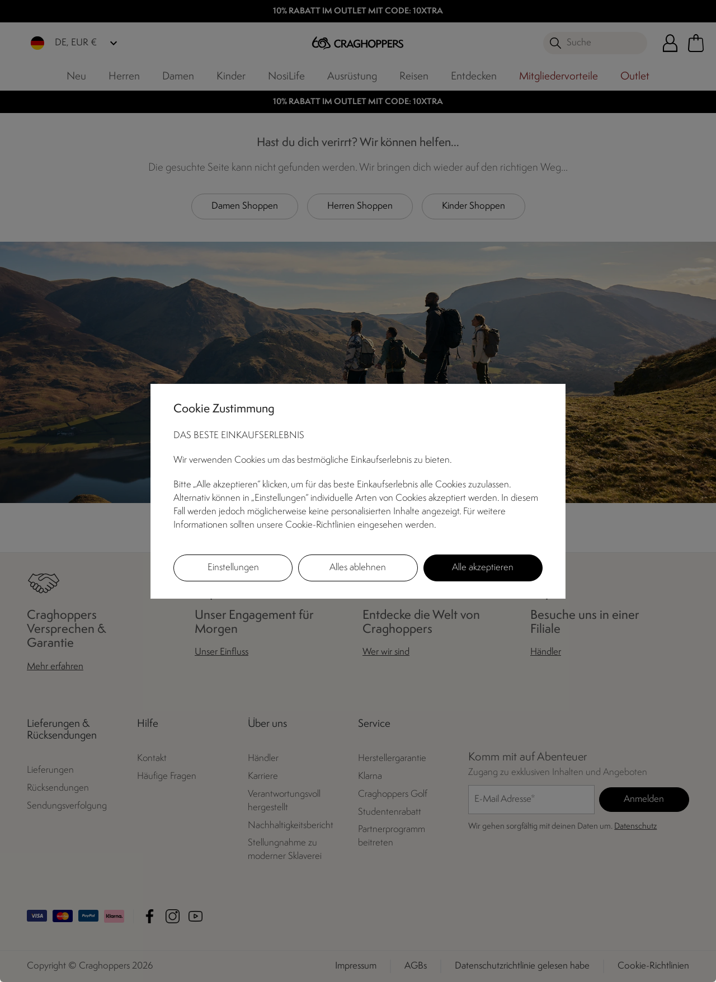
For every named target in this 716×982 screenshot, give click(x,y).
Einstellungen (233, 567)
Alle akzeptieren (483, 567)
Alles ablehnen (357, 567)
